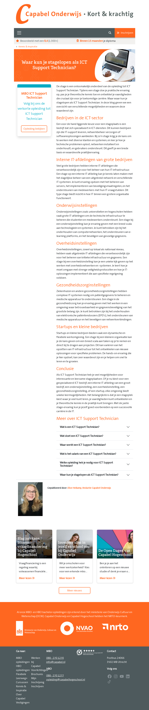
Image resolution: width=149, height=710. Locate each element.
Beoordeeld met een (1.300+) (37, 40)
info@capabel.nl (55, 662)
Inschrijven (125, 32)
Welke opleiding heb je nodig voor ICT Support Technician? (86, 464)
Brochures (37, 674)
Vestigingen (22, 702)
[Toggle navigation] (19, 33)
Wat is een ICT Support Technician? (79, 427)
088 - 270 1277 (55, 675)
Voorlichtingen (39, 670)
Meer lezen (27, 578)
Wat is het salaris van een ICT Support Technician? (88, 453)
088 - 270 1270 (55, 657)
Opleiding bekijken (34, 128)
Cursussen (22, 682)
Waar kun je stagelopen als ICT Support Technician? (89, 474)
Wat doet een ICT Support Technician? (81, 435)
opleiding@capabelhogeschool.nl (65, 679)
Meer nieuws (74, 590)
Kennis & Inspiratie (28, 46)
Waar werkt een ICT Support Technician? (83, 444)
